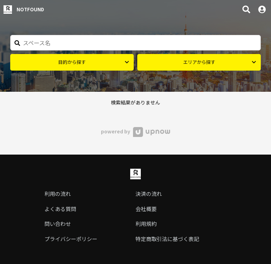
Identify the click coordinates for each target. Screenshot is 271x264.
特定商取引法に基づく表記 (167, 238)
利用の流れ (57, 193)
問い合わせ (57, 223)
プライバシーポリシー (70, 238)
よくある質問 (60, 208)
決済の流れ (149, 193)
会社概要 (146, 208)
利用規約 (146, 223)
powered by (135, 131)
